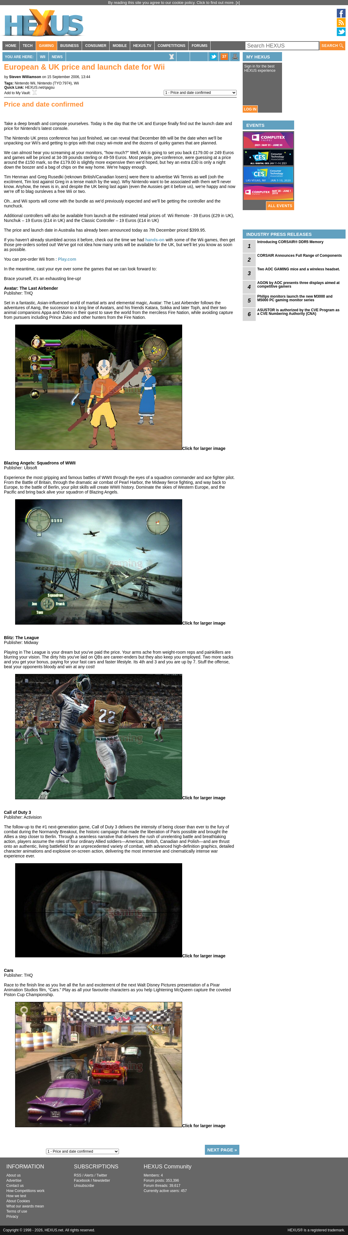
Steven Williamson (25, 77)
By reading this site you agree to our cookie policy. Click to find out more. (172, 2)
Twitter (102, 1175)
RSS (77, 1175)
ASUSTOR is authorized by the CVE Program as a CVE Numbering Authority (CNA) (298, 311)
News (57, 57)
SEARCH (332, 46)
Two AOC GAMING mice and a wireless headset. (298, 269)
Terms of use (16, 1211)
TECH (28, 46)
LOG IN (250, 109)
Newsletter (101, 1180)
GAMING (46, 46)
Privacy (12, 1216)
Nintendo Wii (25, 83)
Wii (42, 57)
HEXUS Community (168, 1167)
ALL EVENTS (280, 206)
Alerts (89, 1175)
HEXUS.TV (142, 46)
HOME (10, 46)
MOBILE (120, 46)
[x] (238, 2)
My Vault (23, 93)
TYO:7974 (62, 83)
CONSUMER (95, 46)
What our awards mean (25, 1206)
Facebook (82, 1180)
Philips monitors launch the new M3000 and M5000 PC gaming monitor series (295, 298)
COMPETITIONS (171, 46)
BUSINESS (69, 46)
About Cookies (18, 1201)
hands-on (155, 239)
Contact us (15, 1186)
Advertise (13, 1180)
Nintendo (44, 83)
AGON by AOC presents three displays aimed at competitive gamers (298, 284)
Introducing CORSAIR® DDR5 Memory (290, 242)
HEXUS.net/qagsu (39, 87)
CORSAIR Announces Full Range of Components (299, 255)
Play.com (67, 259)
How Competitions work (25, 1191)
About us (13, 1175)
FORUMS (199, 46)
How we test (16, 1196)
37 (224, 56)
